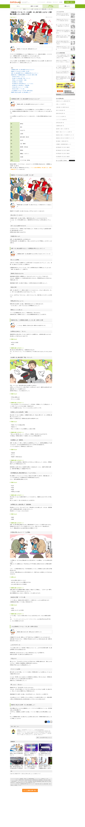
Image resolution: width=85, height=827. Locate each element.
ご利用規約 (62, 812)
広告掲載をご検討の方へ (16, 814)
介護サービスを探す (34, 6)
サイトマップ (55, 2)
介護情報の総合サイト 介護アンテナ (41, 809)
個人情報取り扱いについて (65, 809)
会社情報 (60, 2)
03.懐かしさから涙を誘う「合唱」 (19, 80)
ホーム (18, 6)
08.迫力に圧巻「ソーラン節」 (18, 88)
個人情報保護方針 (63, 807)
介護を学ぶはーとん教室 (50, 6)
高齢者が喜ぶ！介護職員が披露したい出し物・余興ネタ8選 (24, 74)
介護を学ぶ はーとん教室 (16, 809)
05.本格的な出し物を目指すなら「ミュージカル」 (23, 83)
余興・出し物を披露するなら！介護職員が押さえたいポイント (24, 73)
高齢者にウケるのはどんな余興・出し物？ (20, 71)
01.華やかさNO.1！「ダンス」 (18, 76)
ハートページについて (41, 2)
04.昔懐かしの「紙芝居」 (17, 81)
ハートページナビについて (17, 813)
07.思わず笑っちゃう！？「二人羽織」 (20, 87)
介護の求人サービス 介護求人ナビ (40, 807)
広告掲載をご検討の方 (69, 2)
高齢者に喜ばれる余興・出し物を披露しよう (21, 92)
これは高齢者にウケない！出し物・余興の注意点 (22, 90)
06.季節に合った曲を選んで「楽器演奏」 (21, 85)
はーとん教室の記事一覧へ (30, 790)
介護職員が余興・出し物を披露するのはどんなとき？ (23, 69)
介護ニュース (66, 6)
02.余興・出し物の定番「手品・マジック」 (21, 78)
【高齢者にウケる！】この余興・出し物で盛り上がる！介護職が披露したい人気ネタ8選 (37, 9)
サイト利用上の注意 (64, 810)
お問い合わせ (49, 2)
